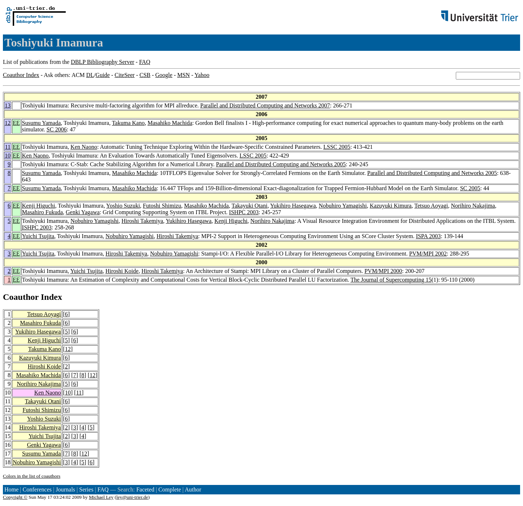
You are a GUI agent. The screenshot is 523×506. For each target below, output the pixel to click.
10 (8, 155)
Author (193, 489)
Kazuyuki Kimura (390, 206)
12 (8, 123)
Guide (103, 75)
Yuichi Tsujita (38, 236)
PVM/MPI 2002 (428, 253)
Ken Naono (83, 147)
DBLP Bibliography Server (102, 62)
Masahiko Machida (169, 123)
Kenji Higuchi (38, 206)
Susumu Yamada (41, 123)
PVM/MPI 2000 (383, 271)
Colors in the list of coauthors (31, 476)
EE (16, 123)
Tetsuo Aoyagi (431, 206)
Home (11, 489)
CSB (144, 75)
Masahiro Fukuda (42, 212)
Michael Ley (101, 497)
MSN (183, 75)
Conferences (37, 489)
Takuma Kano (128, 123)
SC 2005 (470, 188)
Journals (65, 489)
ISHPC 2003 (244, 212)
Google (164, 75)
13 (8, 105)
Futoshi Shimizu (162, 206)
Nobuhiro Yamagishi (343, 206)
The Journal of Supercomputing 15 (390, 280)
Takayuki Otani (250, 206)
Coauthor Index (21, 75)
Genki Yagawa (83, 212)
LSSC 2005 (336, 147)
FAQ (144, 62)
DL (90, 75)
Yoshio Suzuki (123, 206)
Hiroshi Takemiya (142, 221)
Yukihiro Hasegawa (293, 206)
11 (8, 147)
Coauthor (20, 297)
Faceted (145, 489)
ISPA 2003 (428, 236)
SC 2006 (56, 129)
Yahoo (201, 75)
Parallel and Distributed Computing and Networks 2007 (265, 105)
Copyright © (15, 497)
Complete (169, 489)
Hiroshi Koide (121, 271)
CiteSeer (125, 75)
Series (86, 489)
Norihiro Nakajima (473, 206)
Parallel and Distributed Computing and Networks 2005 (281, 164)
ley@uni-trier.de (132, 497)
